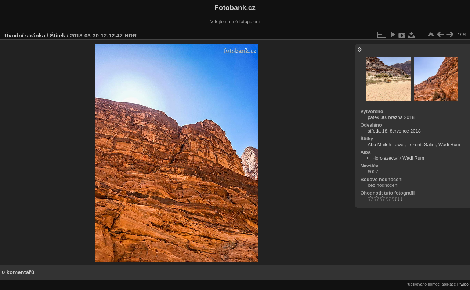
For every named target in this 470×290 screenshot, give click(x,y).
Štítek (57, 35)
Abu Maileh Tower (386, 144)
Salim (430, 144)
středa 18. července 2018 (394, 131)
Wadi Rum (449, 144)
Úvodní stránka (24, 35)
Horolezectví (385, 158)
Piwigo (463, 284)
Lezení (414, 144)
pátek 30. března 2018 (391, 117)
